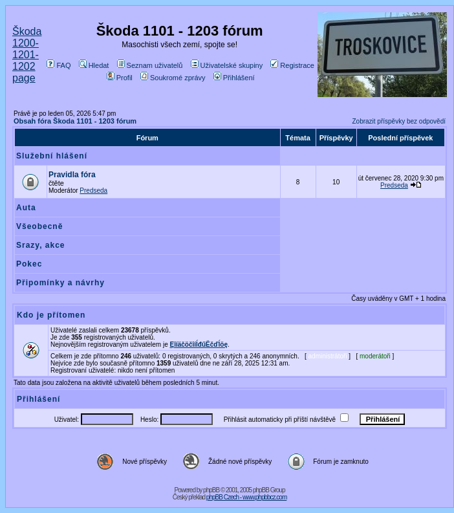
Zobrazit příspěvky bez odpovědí (399, 121)
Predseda (93, 190)
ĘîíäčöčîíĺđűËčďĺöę (199, 344)
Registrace (292, 65)
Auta (26, 207)
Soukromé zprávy (173, 78)
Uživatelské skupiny (227, 65)
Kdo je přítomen (51, 315)
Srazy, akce (40, 245)
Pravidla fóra (72, 174)
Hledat (94, 65)
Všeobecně (39, 226)
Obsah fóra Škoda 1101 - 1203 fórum (75, 121)
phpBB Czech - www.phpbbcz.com (246, 497)
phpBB (211, 490)
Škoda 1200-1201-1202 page (26, 54)
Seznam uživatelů (150, 65)
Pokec (29, 263)
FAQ (58, 65)
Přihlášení (234, 78)
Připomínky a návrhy (60, 282)
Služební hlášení (51, 155)
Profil (120, 78)
